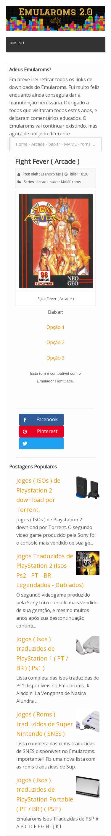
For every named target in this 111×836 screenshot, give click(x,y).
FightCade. (64, 381)
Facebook (47, 419)
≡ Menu (17, 43)
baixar (54, 181)
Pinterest (47, 431)
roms (76, 181)
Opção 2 (55, 342)
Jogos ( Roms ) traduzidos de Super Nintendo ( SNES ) (44, 724)
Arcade (42, 181)
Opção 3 (55, 358)
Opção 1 (55, 327)
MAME (66, 181)
